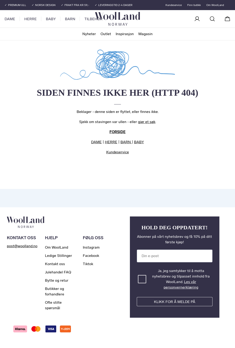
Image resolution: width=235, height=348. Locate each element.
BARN (126, 142)
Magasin (145, 34)
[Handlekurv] (227, 18)
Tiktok (88, 264)
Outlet (106, 34)
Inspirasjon (125, 34)
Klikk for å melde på (174, 302)
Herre (30, 19)
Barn (70, 19)
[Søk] (212, 18)
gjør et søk (146, 122)
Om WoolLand (215, 5)
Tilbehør (93, 19)
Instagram (91, 247)
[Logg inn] (197, 18)
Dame (10, 19)
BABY (139, 142)
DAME (96, 142)
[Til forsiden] (136, 19)
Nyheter (89, 34)
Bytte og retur (56, 280)
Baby (51, 19)
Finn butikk (194, 5)
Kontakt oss (55, 264)
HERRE (111, 142)
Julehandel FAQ (58, 272)
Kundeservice (173, 5)
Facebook (91, 255)
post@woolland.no (22, 246)
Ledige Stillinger (58, 255)
